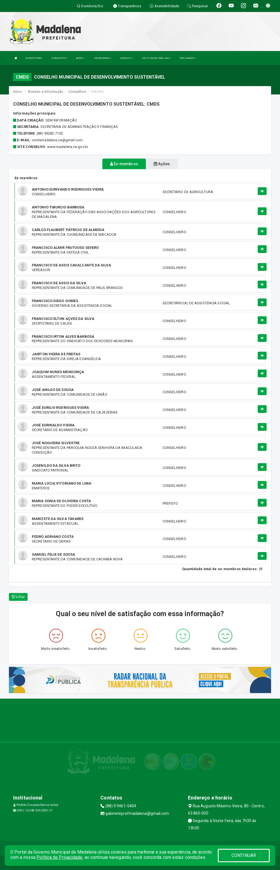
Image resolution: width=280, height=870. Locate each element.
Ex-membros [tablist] (124, 164)
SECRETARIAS (103, 58)
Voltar (18, 597)
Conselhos (77, 91)
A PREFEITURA (34, 58)
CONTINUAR (243, 855)
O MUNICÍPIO (60, 58)
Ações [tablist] (162, 164)
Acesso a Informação (45, 91)
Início (17, 91)
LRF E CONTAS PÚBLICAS (156, 58)
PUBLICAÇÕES (188, 58)
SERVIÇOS (126, 58)
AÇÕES (81, 58)
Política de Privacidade (59, 857)
